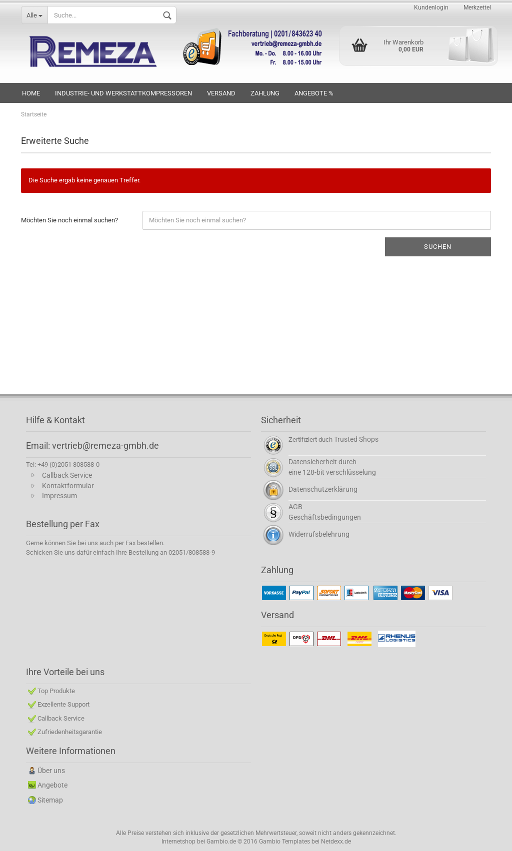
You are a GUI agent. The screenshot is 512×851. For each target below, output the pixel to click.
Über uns (51, 771)
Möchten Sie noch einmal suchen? (69, 220)
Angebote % (314, 93)
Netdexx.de (336, 841)
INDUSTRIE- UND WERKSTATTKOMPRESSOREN (123, 93)
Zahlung (265, 93)
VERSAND (221, 93)
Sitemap (50, 800)
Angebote (53, 785)
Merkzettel (477, 7)
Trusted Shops (356, 439)
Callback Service (67, 475)
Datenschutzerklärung (323, 489)
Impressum (59, 496)
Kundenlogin (431, 7)
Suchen (438, 246)
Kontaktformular (68, 486)
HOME (31, 93)
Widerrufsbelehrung (319, 534)
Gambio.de (221, 841)
